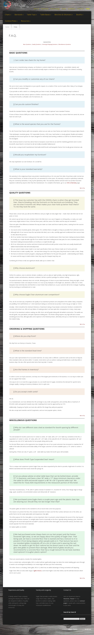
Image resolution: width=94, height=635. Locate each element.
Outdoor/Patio (10, 21)
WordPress (88, 629)
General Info (44, 9)
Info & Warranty (71, 183)
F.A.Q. (88, 9)
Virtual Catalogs (55, 9)
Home (7, 27)
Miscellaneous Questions (65, 44)
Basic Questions (27, 44)
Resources (25, 21)
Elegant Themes (73, 629)
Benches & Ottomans (63, 14)
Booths (79, 14)
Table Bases (45, 14)
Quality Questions (36, 44)
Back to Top (82, 188)
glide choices (38, 571)
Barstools (18, 14)
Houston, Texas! (69, 599)
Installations (71, 9)
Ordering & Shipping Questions (49, 44)
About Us (36, 9)
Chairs (7, 14)
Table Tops (31, 14)
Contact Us (80, 9)
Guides (64, 9)
